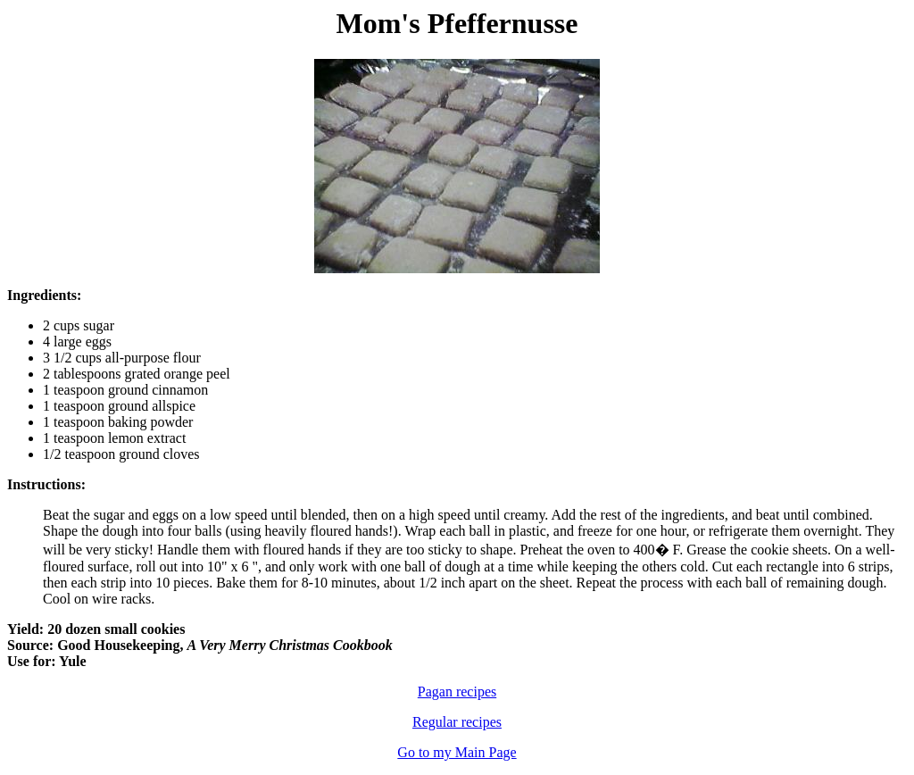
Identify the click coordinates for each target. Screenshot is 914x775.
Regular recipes (457, 721)
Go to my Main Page (456, 752)
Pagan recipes (457, 691)
